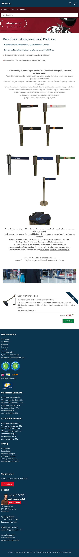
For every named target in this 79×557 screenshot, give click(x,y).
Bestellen (68, 321)
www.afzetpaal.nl (7, 535)
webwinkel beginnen (44, 552)
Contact (23, 9)
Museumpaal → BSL (8, 436)
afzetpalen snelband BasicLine (33, 60)
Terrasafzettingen (8, 453)
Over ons (14, 9)
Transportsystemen (8, 456)
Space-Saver (6, 451)
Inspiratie (4, 344)
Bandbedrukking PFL (8, 434)
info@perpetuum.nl (13, 530)
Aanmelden (7, 484)
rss (35, 552)
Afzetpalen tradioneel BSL (11, 397)
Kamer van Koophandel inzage (12, 357)
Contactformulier (7, 352)
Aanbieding (5, 339)
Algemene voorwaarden (10, 355)
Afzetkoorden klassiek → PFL (12, 402)
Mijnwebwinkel (66, 552)
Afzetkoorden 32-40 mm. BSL (11, 400)
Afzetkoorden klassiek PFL (11, 431)
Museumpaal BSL (7, 410)
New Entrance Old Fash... (10, 461)
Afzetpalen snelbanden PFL (11, 426)
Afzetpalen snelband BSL (10, 405)
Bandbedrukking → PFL (9, 408)
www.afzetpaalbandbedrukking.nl (51, 244)
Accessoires (5, 448)
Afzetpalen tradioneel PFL (10, 423)
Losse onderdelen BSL (9, 413)
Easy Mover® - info (28, 296)
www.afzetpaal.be (8, 537)
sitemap (29, 552)
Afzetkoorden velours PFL (10, 428)
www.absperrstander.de (10, 540)
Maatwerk (5, 9)
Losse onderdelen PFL (9, 439)
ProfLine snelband (35, 242)
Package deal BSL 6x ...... (10, 459)
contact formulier (21, 260)
